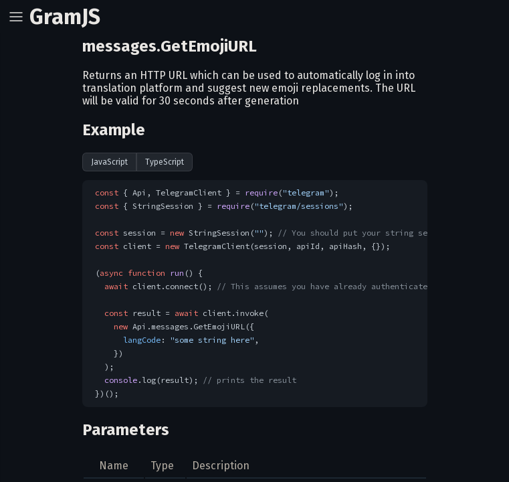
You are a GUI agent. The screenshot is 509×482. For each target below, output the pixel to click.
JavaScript (109, 162)
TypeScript (164, 162)
